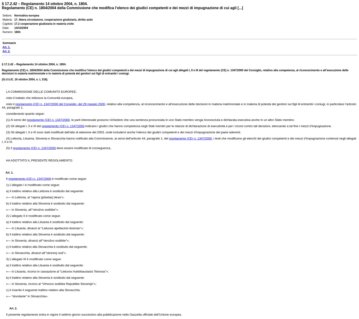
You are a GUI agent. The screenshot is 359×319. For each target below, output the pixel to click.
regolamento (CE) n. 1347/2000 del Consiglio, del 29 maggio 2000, (60, 104)
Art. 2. (11, 308)
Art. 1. (9, 172)
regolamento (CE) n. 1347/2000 (48, 120)
